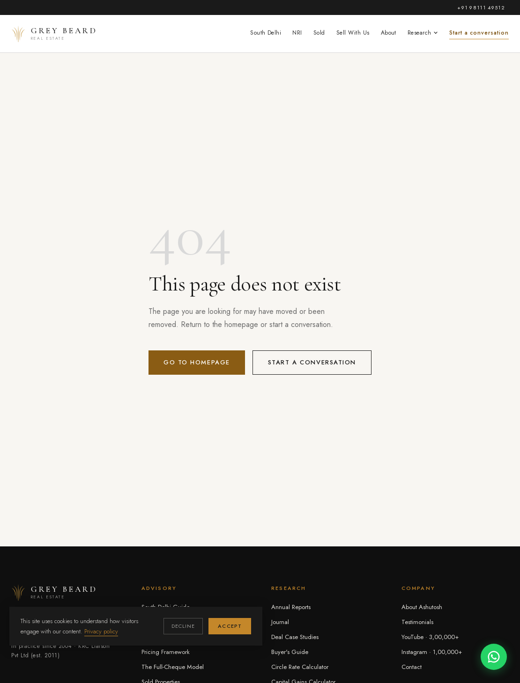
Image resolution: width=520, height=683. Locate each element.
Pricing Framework (165, 651)
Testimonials (417, 622)
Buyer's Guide (289, 651)
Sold (319, 33)
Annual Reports (291, 607)
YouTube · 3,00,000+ (430, 636)
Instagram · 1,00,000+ (431, 651)
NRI (297, 33)
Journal (280, 622)
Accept (230, 626)
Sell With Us (353, 33)
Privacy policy (101, 631)
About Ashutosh (421, 607)
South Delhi (265, 33)
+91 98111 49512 (481, 7)
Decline (183, 626)
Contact (411, 666)
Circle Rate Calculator (299, 666)
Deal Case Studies (295, 636)
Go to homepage (196, 362)
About (388, 33)
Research (423, 33)
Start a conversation (479, 33)
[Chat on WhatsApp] (494, 657)
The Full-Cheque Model (172, 666)
